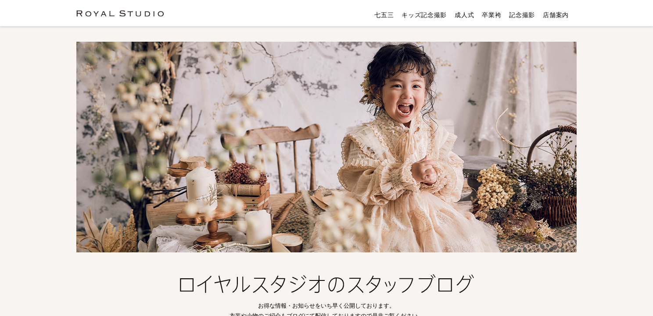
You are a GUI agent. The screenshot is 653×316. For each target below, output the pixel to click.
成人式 (464, 14)
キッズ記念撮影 (424, 14)
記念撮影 (522, 14)
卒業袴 (491, 14)
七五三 (384, 14)
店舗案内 (556, 14)
